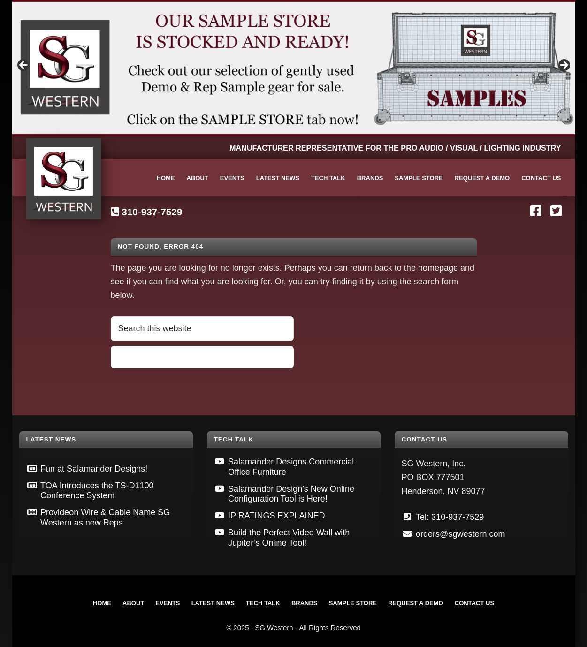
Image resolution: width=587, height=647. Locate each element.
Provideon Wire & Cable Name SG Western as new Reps (105, 517)
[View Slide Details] (293, 68)
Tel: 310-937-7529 (450, 517)
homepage (438, 268)
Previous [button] (24, 66)
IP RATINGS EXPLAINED (276, 515)
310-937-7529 (152, 211)
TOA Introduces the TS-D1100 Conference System (96, 491)
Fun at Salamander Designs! (93, 468)
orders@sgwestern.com (460, 534)
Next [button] (564, 66)
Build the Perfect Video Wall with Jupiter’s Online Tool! (289, 538)
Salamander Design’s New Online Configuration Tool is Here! (291, 494)
